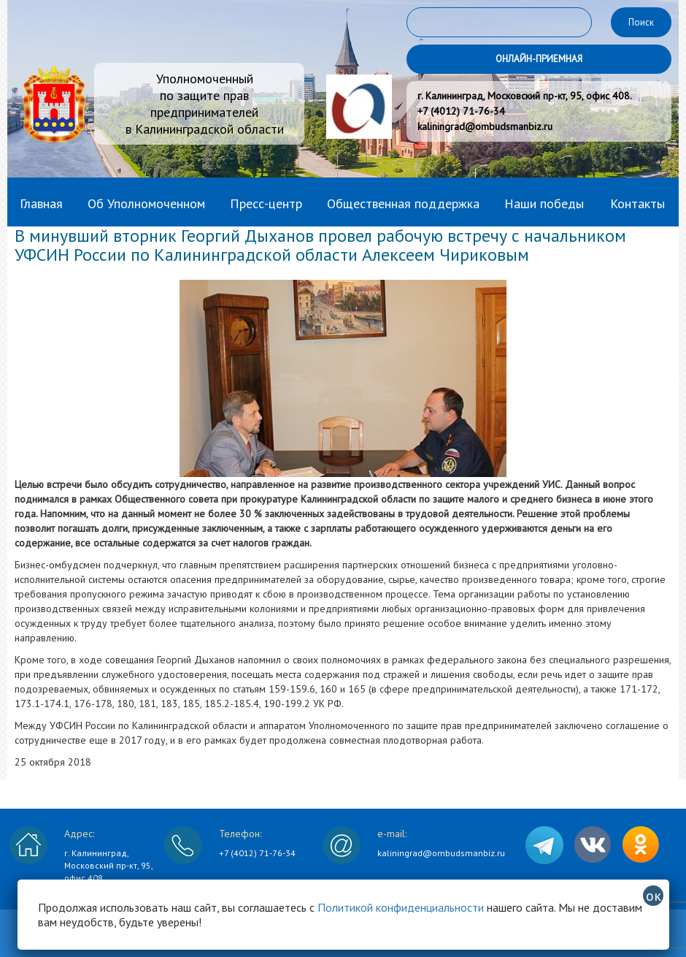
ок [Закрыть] (653, 895)
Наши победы (544, 203)
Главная (41, 203)
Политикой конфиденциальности (400, 907)
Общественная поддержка (403, 203)
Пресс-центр (266, 203)
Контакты (637, 203)
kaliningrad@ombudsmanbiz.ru (441, 852)
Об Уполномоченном (146, 203)
